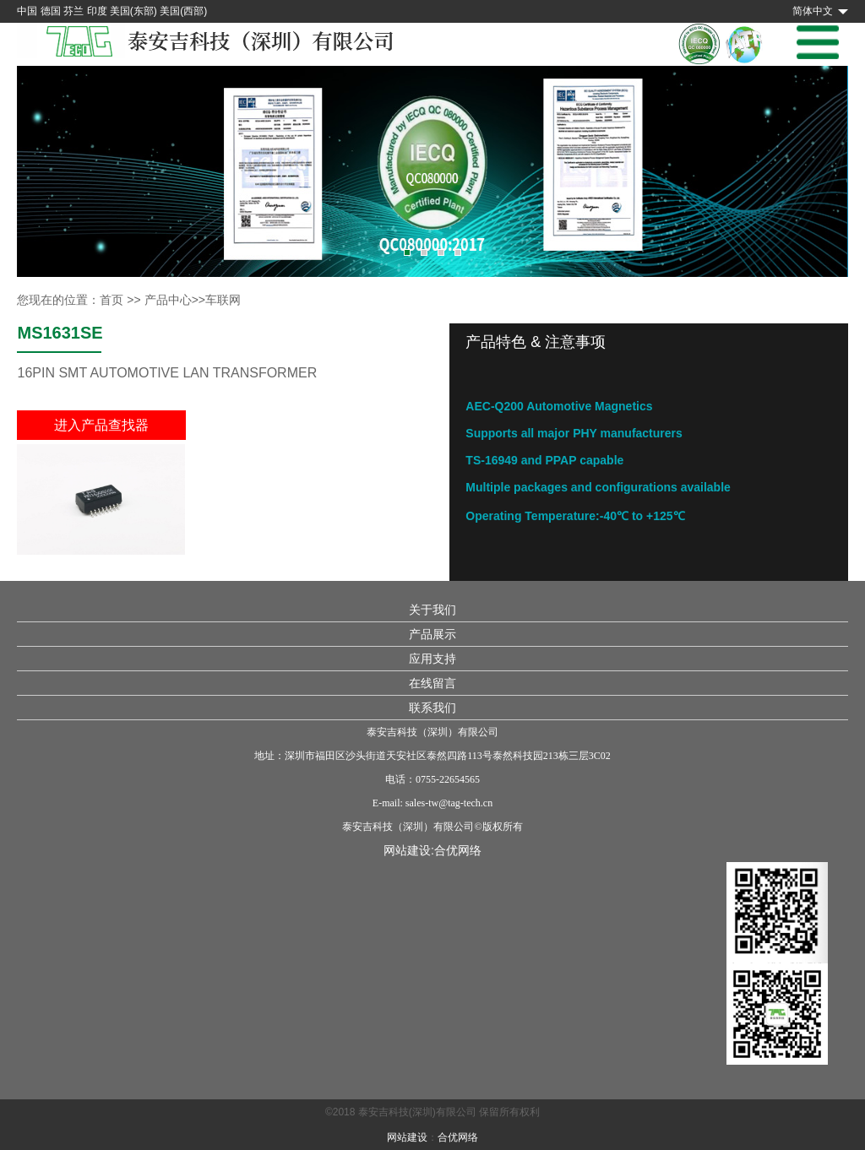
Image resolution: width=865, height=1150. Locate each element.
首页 (111, 299)
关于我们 (432, 609)
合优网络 (457, 850)
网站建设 (407, 1137)
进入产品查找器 (101, 425)
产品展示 (432, 634)
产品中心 (168, 299)
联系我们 (432, 707)
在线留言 (432, 683)
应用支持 (432, 658)
